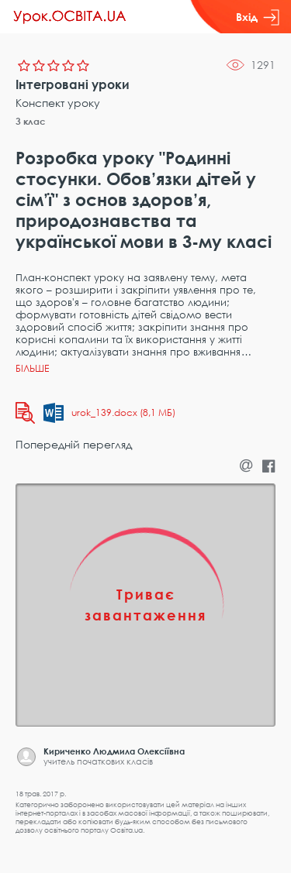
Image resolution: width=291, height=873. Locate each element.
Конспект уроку (58, 102)
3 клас (31, 121)
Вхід (257, 17)
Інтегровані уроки (73, 84)
